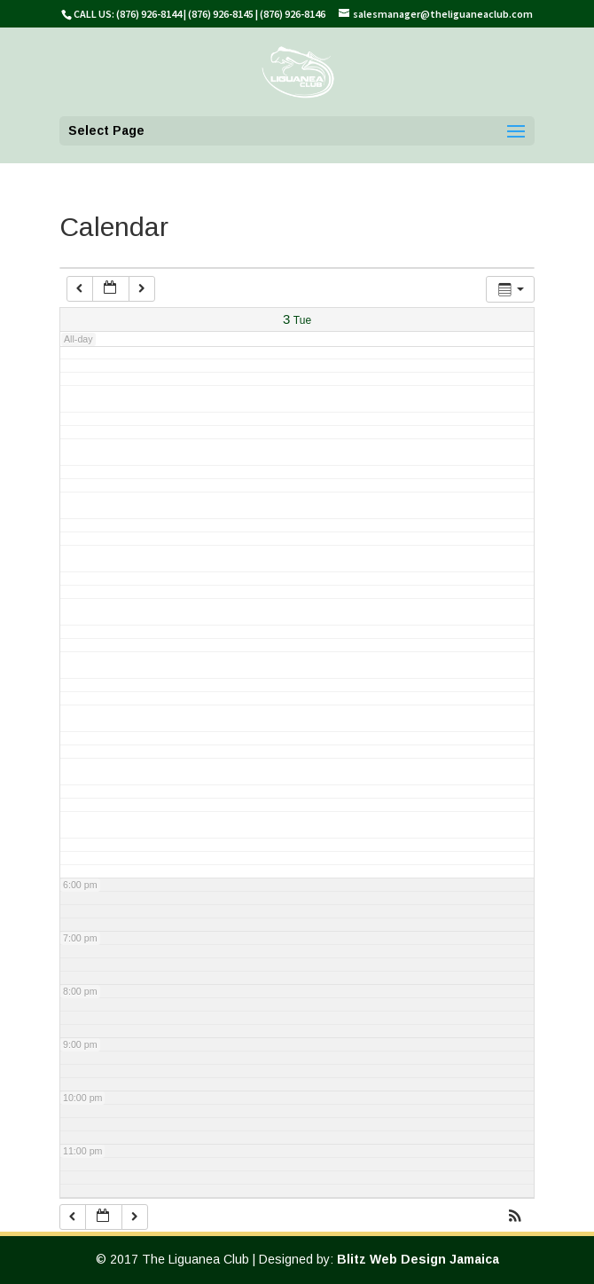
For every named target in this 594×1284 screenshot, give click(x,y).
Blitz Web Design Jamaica (418, 1259)
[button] (515, 1218)
